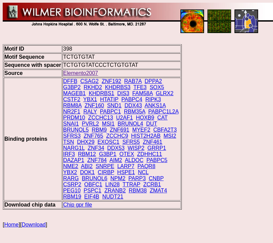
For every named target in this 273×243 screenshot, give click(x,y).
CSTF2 (71, 99)
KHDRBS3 (118, 87)
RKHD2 (93, 87)
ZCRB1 (152, 184)
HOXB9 (145, 117)
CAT (162, 117)
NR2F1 (71, 111)
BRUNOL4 (130, 124)
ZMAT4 (158, 190)
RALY (90, 111)
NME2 (70, 166)
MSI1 (108, 124)
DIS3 (123, 93)
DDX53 (116, 148)
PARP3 (137, 178)
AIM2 (115, 160)
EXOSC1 (108, 142)
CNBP (156, 178)
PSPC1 (92, 190)
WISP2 (136, 148)
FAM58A (142, 93)
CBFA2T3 (165, 130)
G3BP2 (72, 87)
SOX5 (157, 87)
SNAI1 (71, 124)
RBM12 (87, 154)
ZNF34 (96, 148)
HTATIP (109, 99)
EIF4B (91, 196)
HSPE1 (126, 172)
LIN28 (112, 184)
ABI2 (87, 166)
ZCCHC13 (100, 117)
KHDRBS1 (102, 93)
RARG (71, 178)
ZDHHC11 (149, 154)
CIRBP (106, 172)
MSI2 (170, 136)
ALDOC (134, 160)
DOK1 (87, 172)
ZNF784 (97, 160)
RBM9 (99, 130)
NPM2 (117, 178)
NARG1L (73, 148)
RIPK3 (153, 99)
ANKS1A (155, 105)
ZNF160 (94, 105)
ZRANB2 (115, 190)
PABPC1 (110, 111)
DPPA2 (153, 81)
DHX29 (86, 142)
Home (11, 224)
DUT (151, 124)
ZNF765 (93, 136)
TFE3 (140, 87)
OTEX (126, 154)
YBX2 (70, 172)
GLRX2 (164, 93)
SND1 (114, 105)
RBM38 (138, 190)
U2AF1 (124, 117)
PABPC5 (156, 160)
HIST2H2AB (145, 136)
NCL (143, 172)
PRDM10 (74, 117)
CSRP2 (72, 184)
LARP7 (125, 166)
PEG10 (72, 190)
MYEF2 (141, 130)
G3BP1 (108, 154)
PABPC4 (131, 99)
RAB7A (133, 81)
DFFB (70, 81)
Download (34, 224)
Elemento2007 (80, 73)
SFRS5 (131, 142)
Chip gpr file (77, 205)
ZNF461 (153, 142)
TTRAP (131, 184)
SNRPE (105, 166)
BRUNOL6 (94, 178)
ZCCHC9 (117, 136)
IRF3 (69, 154)
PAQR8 (146, 166)
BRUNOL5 (76, 130)
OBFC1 (93, 184)
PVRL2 (90, 124)
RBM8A (72, 105)
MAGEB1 (74, 93)
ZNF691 (119, 130)
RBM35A (134, 111)
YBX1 (90, 99)
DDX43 (133, 105)
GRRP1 (156, 148)
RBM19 (72, 196)
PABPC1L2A (163, 111)
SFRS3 (72, 136)
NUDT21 (112, 196)
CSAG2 (89, 81)
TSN (68, 142)
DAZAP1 (73, 160)
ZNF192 (111, 81)
